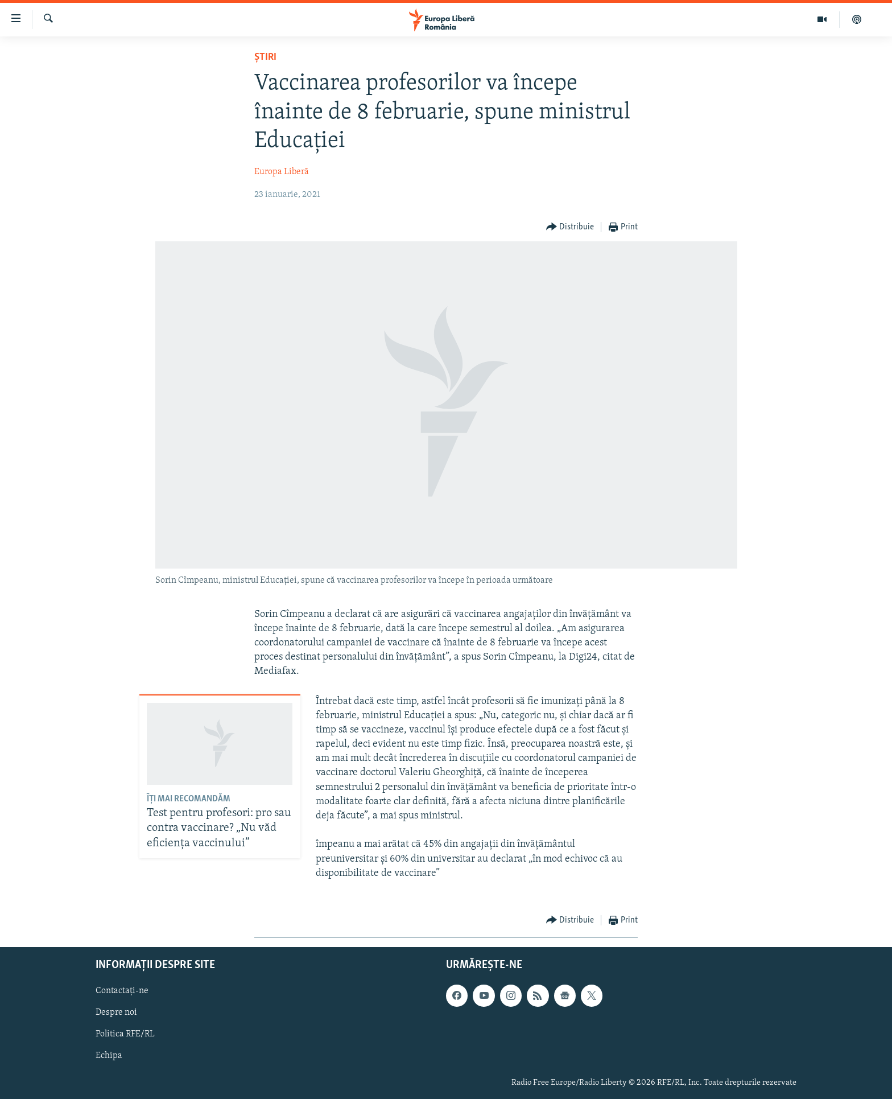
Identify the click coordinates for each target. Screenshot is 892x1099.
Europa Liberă (281, 171)
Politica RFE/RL (125, 1034)
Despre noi (116, 1012)
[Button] (570, 227)
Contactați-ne (122, 990)
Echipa (109, 1056)
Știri (265, 57)
